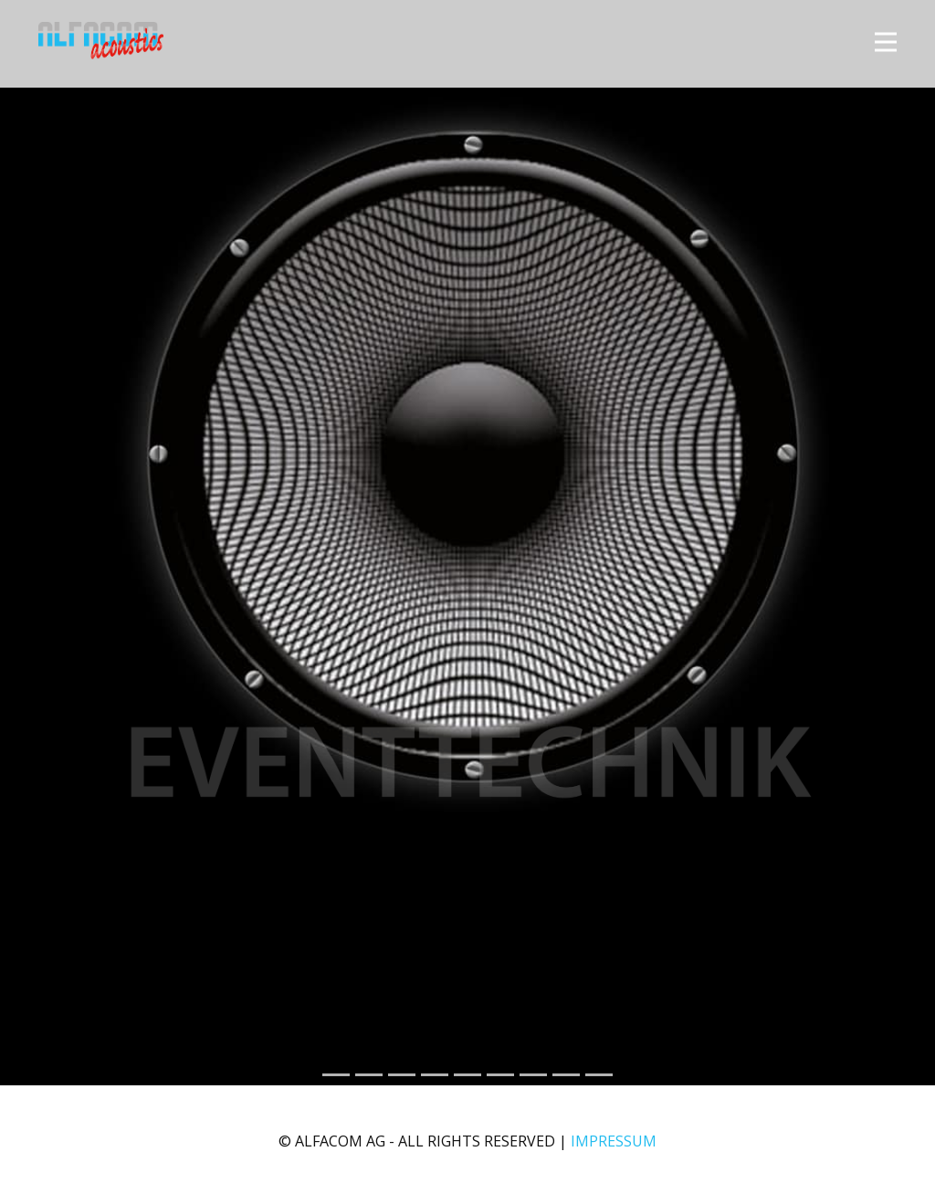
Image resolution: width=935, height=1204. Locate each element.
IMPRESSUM (614, 1141)
